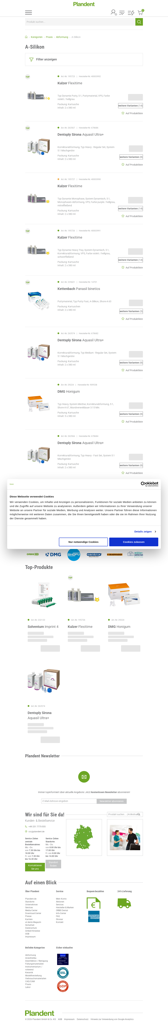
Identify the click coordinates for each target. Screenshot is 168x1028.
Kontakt (59, 922)
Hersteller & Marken (65, 907)
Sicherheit (29, 925)
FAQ (58, 916)
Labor (28, 987)
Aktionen (60, 902)
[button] (121, 13)
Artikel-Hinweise (32, 931)
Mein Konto (61, 899)
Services (29, 907)
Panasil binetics (79, 289)
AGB (27, 934)
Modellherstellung (33, 975)
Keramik (29, 972)
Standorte (29, 902)
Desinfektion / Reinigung (36, 961)
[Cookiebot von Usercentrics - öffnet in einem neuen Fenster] (143, 484)
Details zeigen (143, 531)
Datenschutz (31, 928)
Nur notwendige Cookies (83, 541)
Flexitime (70, 83)
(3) (131, 311)
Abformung (30, 955)
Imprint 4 (43, 627)
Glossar (59, 919)
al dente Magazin (33, 922)
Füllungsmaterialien (34, 964)
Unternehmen (31, 904)
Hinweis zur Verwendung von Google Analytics (112, 1019)
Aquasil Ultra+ (81, 135)
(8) (131, 157)
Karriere (28, 919)
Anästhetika (30, 958)
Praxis (28, 984)
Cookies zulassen (134, 541)
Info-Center (61, 913)
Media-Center (31, 910)
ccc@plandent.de (36, 831)
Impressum (30, 937)
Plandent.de (30, 899)
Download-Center (33, 913)
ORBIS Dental (62, 910)
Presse (28, 916)
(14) (130, 105)
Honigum (69, 391)
